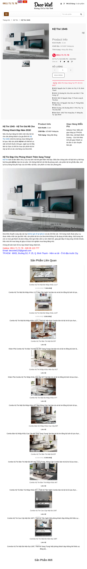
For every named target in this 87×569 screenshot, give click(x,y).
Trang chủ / (8, 20)
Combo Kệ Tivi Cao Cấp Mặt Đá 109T (43, 510)
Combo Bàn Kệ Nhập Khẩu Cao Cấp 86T (43, 426)
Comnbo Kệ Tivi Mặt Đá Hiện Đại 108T (43, 539)
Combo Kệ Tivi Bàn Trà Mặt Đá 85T (43, 454)
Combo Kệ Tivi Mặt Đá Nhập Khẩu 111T (43, 285)
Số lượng (57, 67)
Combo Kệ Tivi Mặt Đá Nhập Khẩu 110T (43, 313)
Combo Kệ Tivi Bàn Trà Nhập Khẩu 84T (43, 482)
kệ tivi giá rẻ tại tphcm (36, 234)
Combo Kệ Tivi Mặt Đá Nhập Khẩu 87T (43, 398)
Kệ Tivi (15, 20)
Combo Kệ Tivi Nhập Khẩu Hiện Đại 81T (43, 369)
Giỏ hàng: (75, 4)
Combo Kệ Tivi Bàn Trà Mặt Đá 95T (43, 341)
